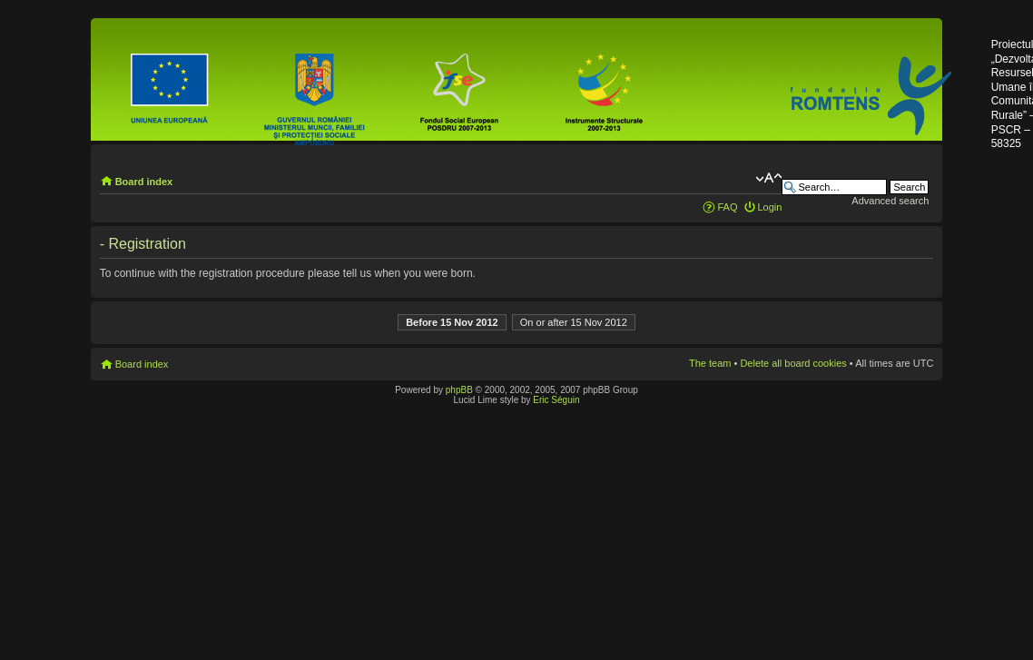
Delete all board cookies (793, 363)
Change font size (768, 178)
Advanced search (890, 200)
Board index (144, 181)
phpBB (459, 390)
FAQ (727, 207)
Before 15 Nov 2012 (452, 322)
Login (770, 207)
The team (710, 363)
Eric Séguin (556, 400)
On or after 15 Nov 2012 (573, 322)
